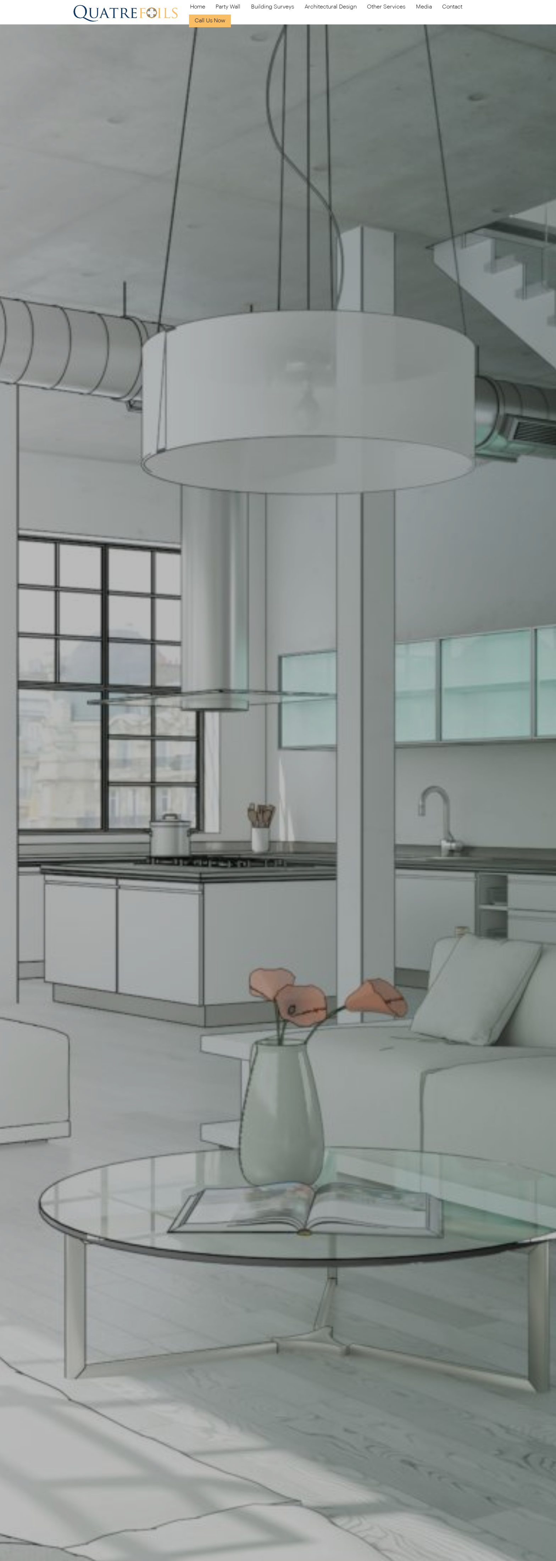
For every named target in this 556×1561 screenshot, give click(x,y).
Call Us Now (210, 20)
